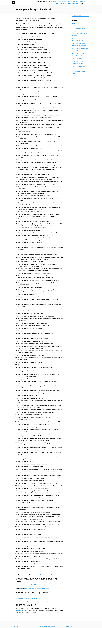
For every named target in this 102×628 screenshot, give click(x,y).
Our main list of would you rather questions (29, 598)
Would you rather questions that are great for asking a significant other (36, 601)
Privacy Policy (16, 626)
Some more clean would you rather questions (29, 596)
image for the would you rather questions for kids (36, 588)
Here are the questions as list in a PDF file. (27, 585)
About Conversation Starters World (47, 626)
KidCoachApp (19, 610)
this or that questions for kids (47, 574)
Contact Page (68, 626)
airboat (43, 245)
